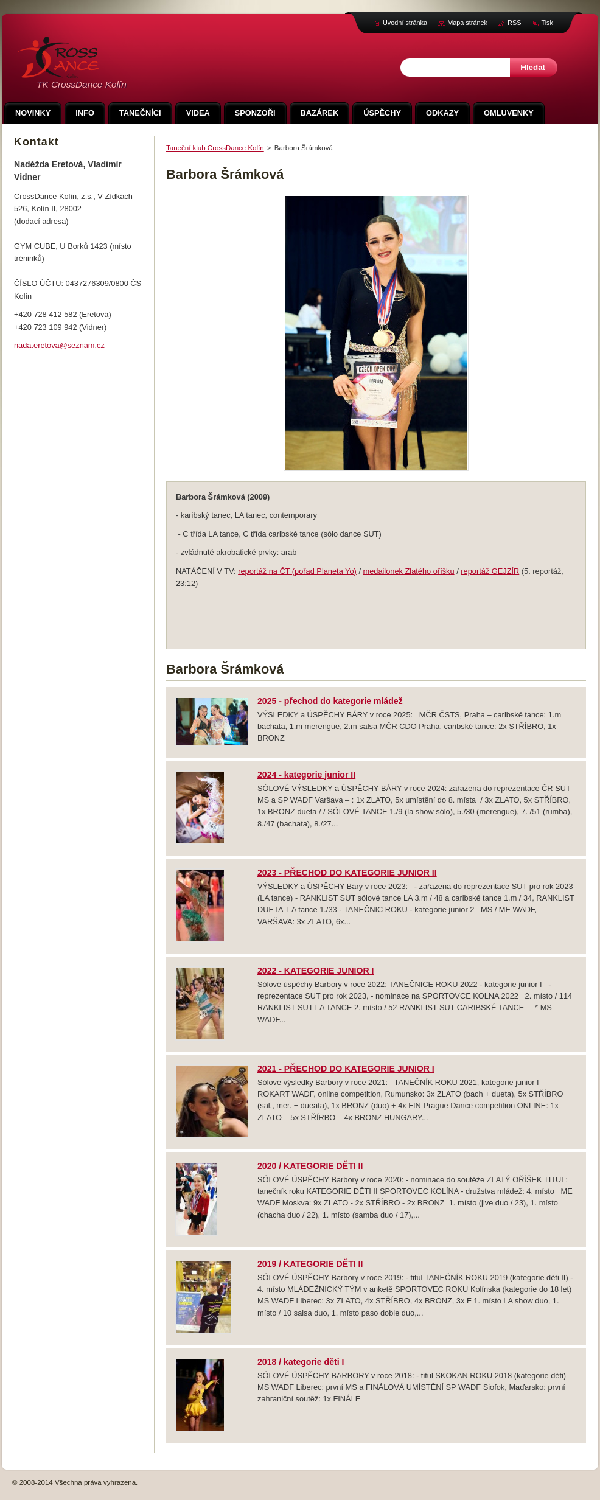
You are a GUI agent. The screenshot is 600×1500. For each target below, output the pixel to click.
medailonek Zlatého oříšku (409, 571)
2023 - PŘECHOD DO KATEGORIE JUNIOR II (347, 872)
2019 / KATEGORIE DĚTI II (310, 1264)
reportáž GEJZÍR (490, 571)
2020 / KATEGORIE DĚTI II (310, 1166)
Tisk (547, 22)
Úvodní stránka (405, 22)
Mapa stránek (467, 22)
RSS (514, 22)
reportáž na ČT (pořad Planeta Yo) (297, 571)
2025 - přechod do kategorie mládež (330, 701)
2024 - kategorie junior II (306, 775)
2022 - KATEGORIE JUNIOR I (315, 970)
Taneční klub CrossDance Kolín (215, 148)
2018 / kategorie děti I (300, 1362)
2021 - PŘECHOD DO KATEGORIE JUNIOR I (345, 1068)
